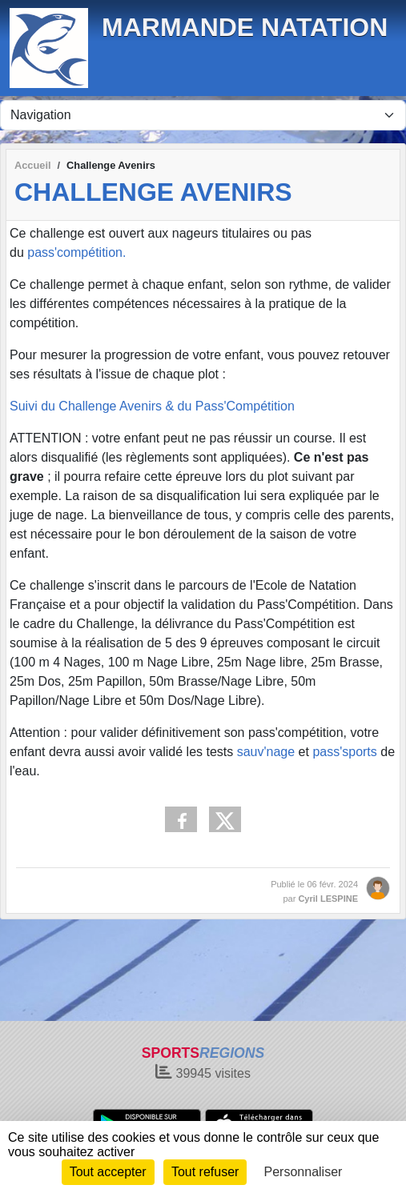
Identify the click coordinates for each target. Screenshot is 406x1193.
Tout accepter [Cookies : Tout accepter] (108, 1172)
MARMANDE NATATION (245, 27)
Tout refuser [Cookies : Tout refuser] (205, 1172)
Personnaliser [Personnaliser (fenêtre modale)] (303, 1172)
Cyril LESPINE (328, 898)
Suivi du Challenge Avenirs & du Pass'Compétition (152, 406)
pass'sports (344, 752)
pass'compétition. (76, 252)
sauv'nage (266, 752)
